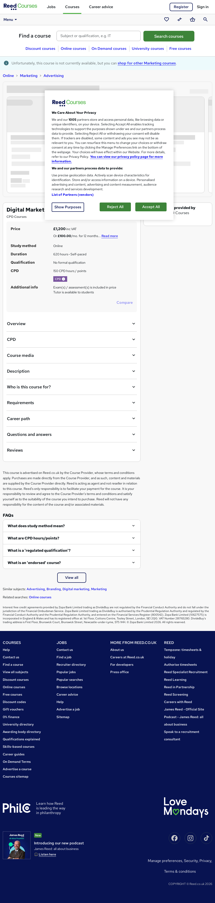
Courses (72, 6)
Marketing (29, 75)
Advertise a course (17, 769)
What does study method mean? (36, 525)
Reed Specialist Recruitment (186, 672)
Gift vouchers (13, 709)
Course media (71, 355)
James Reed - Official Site (184, 709)
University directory (18, 724)
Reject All (115, 206)
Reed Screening (176, 694)
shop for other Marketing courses (147, 63)
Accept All (151, 206)
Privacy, (205, 860)
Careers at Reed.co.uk (127, 657)
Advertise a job (68, 709)
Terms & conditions (180, 871)
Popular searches (70, 680)
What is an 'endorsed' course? (34, 562)
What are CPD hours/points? (33, 538)
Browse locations (69, 687)
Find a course (35, 35)
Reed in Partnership (179, 687)
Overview (71, 323)
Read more (109, 236)
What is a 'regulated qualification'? (39, 550)
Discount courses (40, 48)
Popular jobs (66, 672)
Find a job (64, 657)
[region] (109, 155)
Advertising (54, 75)
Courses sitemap (15, 776)
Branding (54, 589)
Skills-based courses (19, 747)
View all (71, 577)
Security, (191, 860)
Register (181, 6)
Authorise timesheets (180, 664)
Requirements (71, 403)
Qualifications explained (21, 739)
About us (117, 650)
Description (71, 371)
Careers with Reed (178, 702)
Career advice (101, 6)
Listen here (47, 854)
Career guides (14, 754)
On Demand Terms (17, 762)
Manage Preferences (165, 860)
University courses (148, 48)
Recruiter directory (71, 664)
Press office (119, 672)
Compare (125, 302)
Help (6, 650)
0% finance (11, 717)
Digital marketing (76, 589)
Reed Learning (175, 680)
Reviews (71, 450)
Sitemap (63, 717)
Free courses (180, 48)
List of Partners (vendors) (73, 195)
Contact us (11, 657)
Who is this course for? (71, 387)
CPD (71, 339)
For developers (121, 664)
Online (8, 75)
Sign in (203, 6)
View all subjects (15, 672)
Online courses (73, 48)
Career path (71, 418)
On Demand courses (109, 48)
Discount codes (14, 702)
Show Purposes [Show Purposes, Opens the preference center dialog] (67, 207)
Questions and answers (71, 434)
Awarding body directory (22, 732)
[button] (63, 279)
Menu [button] (11, 19)
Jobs (51, 6)
